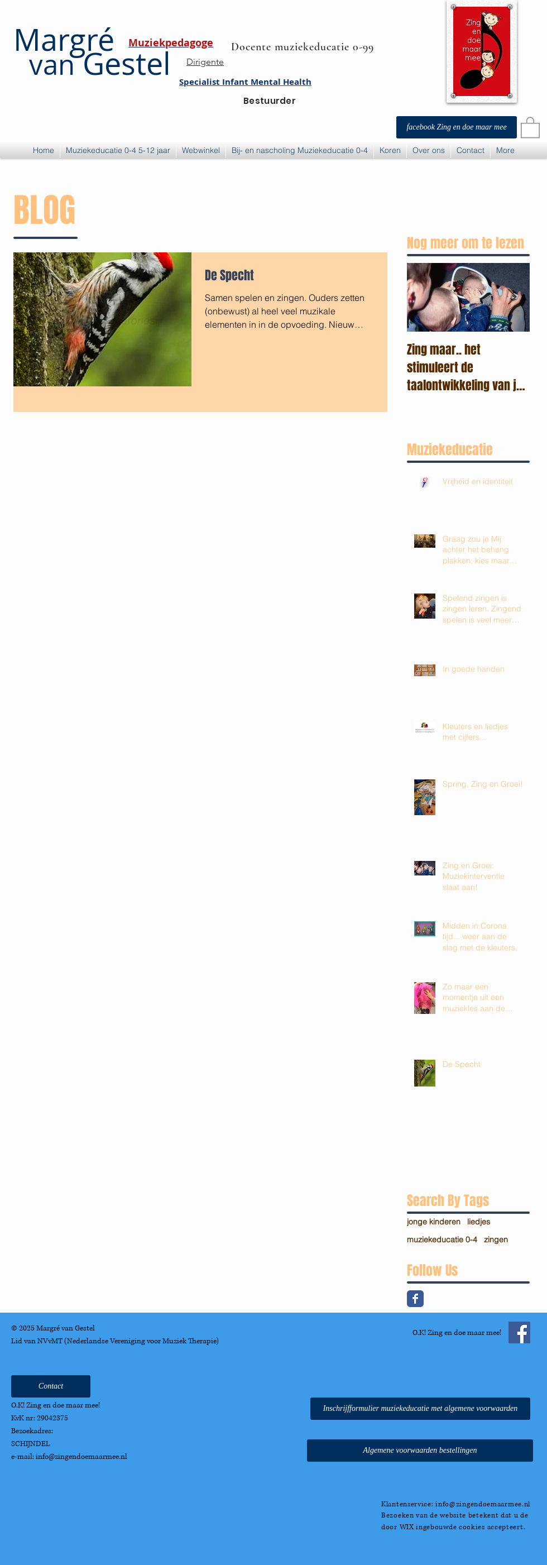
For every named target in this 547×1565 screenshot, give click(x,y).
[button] (530, 127)
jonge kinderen (433, 1222)
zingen (496, 1239)
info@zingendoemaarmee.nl (81, 1457)
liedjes (478, 1222)
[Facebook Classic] (415, 1298)
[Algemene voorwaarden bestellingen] (420, 1450)
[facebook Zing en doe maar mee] (456, 127)
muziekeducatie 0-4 (442, 1239)
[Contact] (50, 1386)
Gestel (92, 63)
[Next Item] (512, 298)
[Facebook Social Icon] (519, 1332)
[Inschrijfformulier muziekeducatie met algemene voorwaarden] (420, 1409)
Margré (63, 39)
